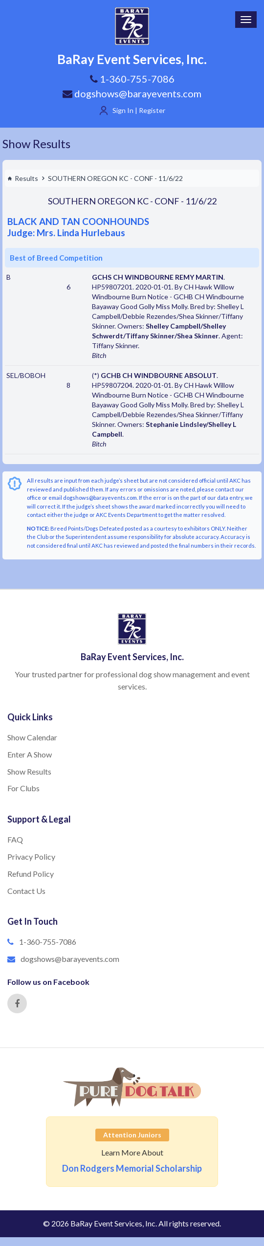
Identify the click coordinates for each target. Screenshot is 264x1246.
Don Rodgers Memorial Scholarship (132, 1168)
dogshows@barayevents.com (132, 93)
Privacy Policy (31, 856)
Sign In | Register (138, 110)
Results (22, 178)
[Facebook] (17, 1003)
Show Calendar (32, 737)
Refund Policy (30, 873)
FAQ (15, 839)
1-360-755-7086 (47, 941)
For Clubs (23, 788)
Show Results (36, 143)
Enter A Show (29, 754)
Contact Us (26, 890)
